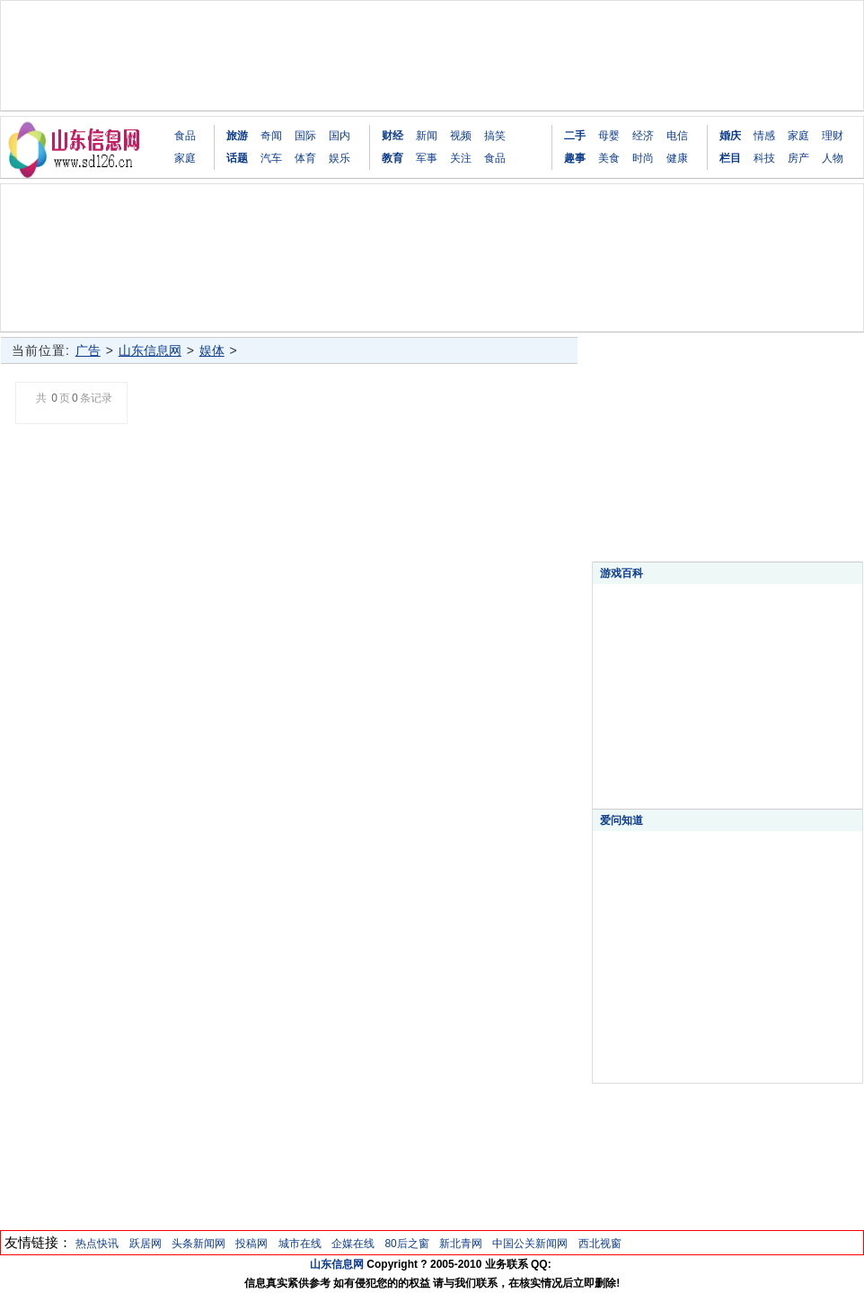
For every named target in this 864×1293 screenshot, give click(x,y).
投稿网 (251, 1243)
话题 (237, 158)
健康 (677, 158)
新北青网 (460, 1243)
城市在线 (300, 1243)
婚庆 (730, 135)
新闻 (426, 135)
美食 (609, 158)
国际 (305, 135)
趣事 (575, 158)
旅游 (237, 135)
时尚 (643, 158)
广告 (88, 350)
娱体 (212, 350)
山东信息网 (150, 350)
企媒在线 (353, 1243)
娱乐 (339, 158)
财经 (392, 135)
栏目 (730, 158)
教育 (392, 158)
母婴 (609, 135)
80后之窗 (406, 1243)
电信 (677, 135)
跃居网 (145, 1243)
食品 (185, 135)
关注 (461, 158)
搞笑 (495, 135)
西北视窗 (600, 1243)
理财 (832, 135)
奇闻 (271, 135)
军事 (426, 158)
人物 (832, 158)
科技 (764, 158)
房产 (798, 158)
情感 (764, 135)
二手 (575, 135)
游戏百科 (621, 573)
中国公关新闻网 (530, 1243)
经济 (643, 135)
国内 (339, 135)
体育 (305, 158)
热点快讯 (97, 1243)
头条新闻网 (198, 1243)
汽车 (271, 158)
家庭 (185, 158)
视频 (461, 135)
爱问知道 (621, 820)
